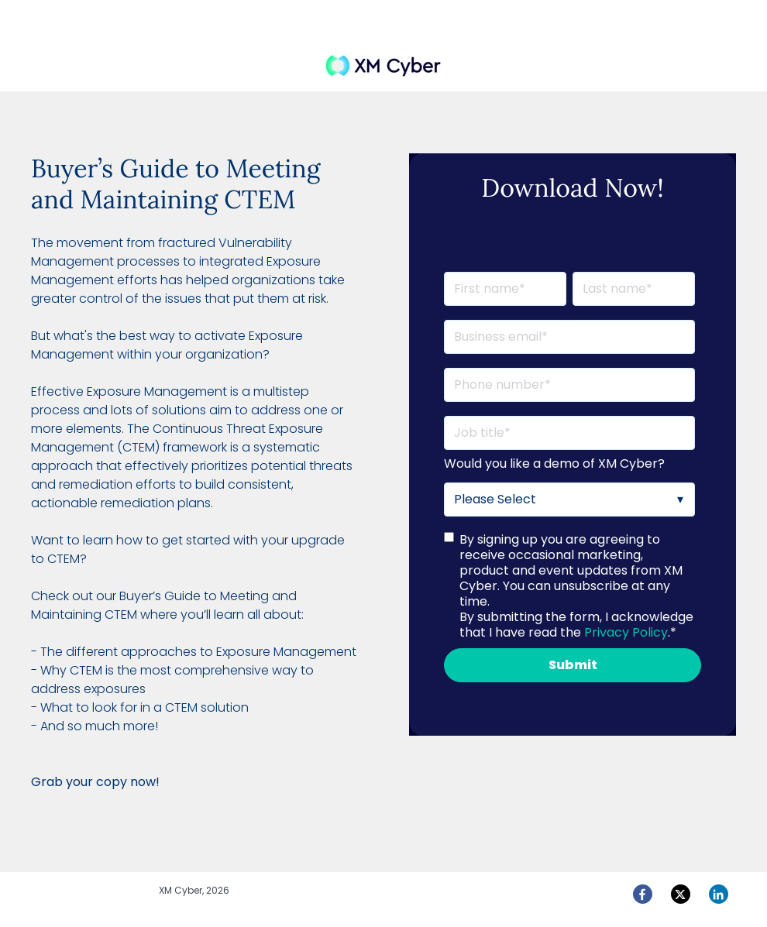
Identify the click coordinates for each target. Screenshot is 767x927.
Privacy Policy (626, 632)
